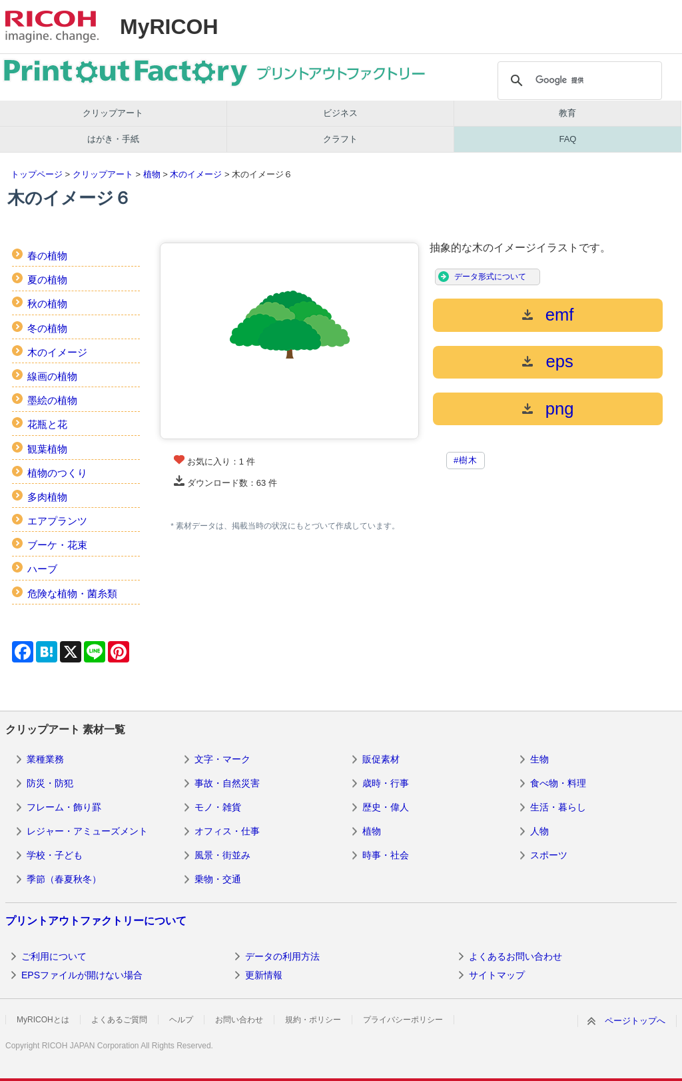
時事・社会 (385, 855)
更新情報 (263, 975)
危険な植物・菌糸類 (72, 593)
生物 (539, 759)
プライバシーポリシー (403, 1019)
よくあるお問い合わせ (515, 956)
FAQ (567, 139)
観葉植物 (47, 449)
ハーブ (42, 568)
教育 (567, 113)
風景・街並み (222, 855)
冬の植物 (47, 328)
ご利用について (54, 956)
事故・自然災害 (227, 783)
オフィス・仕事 (227, 831)
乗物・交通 (217, 879)
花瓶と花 (47, 424)
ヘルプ (181, 1019)
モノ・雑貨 (217, 807)
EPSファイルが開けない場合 (82, 975)
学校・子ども (55, 855)
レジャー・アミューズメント (87, 831)
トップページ (37, 174)
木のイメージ (196, 174)
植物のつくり (57, 473)
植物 (152, 174)
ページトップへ (635, 1021)
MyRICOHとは (43, 1019)
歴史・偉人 (385, 807)
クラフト (340, 139)
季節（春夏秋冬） (64, 879)
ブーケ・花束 (57, 544)
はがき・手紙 (113, 139)
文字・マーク (222, 759)
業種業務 (45, 759)
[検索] (578, 81)
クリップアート (113, 113)
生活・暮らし (558, 807)
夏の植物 (47, 279)
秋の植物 (47, 303)
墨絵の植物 (52, 400)
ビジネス (340, 113)
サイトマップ (497, 975)
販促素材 (381, 759)
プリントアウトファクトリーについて (95, 920)
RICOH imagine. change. (52, 27)
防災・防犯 (50, 783)
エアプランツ (57, 521)
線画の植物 (52, 376)
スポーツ (548, 855)
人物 (539, 831)
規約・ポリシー (313, 1019)
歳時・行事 (385, 783)
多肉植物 (47, 497)
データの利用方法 (282, 956)
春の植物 (47, 255)
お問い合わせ (239, 1019)
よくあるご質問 (119, 1019)
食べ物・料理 (558, 783)
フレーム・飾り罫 (64, 807)
